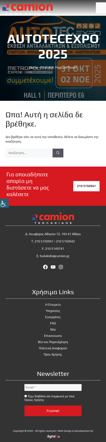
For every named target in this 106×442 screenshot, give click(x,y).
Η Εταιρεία (53, 304)
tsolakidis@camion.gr (54, 256)
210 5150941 (86, 186)
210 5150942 (65, 241)
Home (33, 67)
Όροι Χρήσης (53, 354)
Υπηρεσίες (53, 311)
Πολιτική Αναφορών (53, 348)
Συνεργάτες (53, 317)
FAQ (53, 323)
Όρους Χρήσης (34, 400)
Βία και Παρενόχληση (53, 342)
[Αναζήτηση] (58, 153)
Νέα (53, 329)
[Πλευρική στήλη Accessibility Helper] (4, 203)
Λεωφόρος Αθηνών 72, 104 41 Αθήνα (55, 234)
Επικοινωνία (53, 336)
